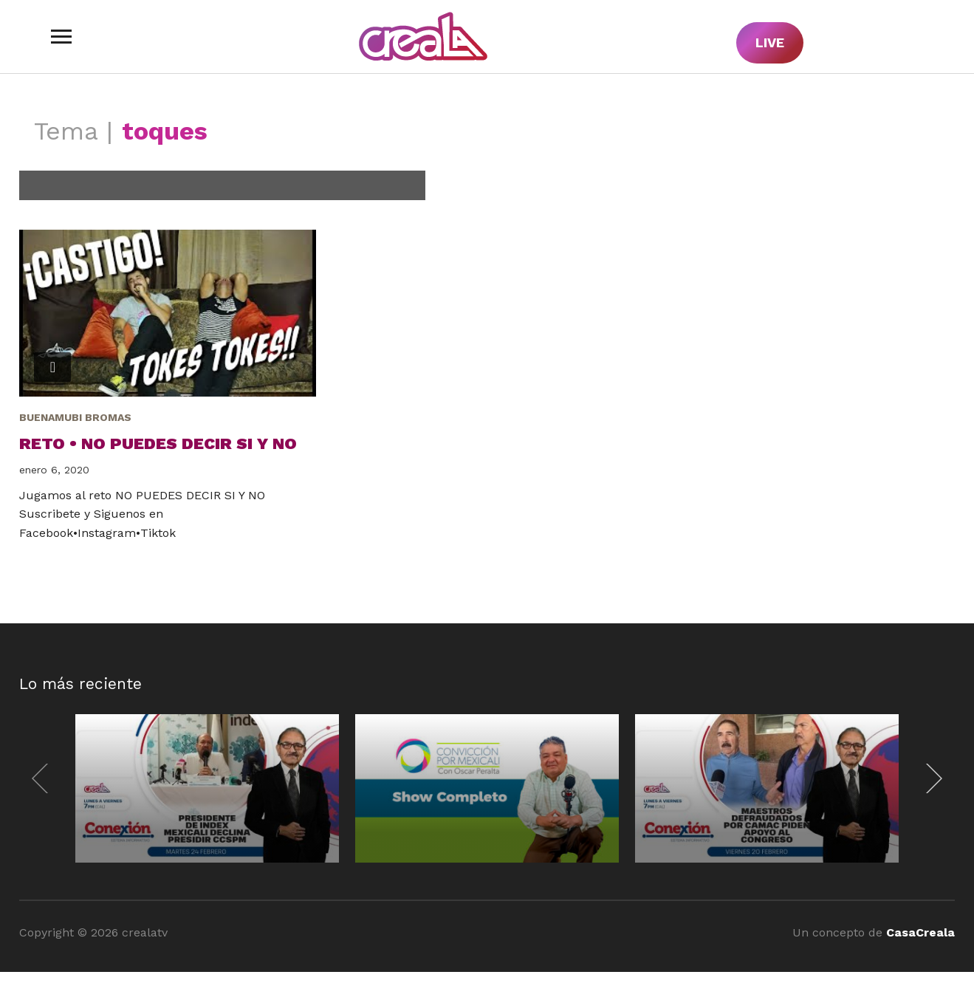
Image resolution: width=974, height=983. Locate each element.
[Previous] (43, 778)
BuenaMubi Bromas (75, 417)
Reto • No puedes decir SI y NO (158, 443)
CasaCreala (920, 932)
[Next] (930, 778)
